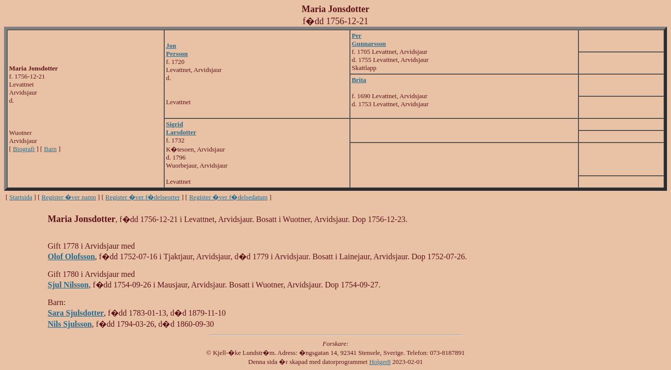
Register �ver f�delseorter (142, 197)
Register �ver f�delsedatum (228, 197)
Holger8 (380, 361)
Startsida (21, 197)
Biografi (24, 149)
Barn (50, 149)
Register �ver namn (69, 197)
